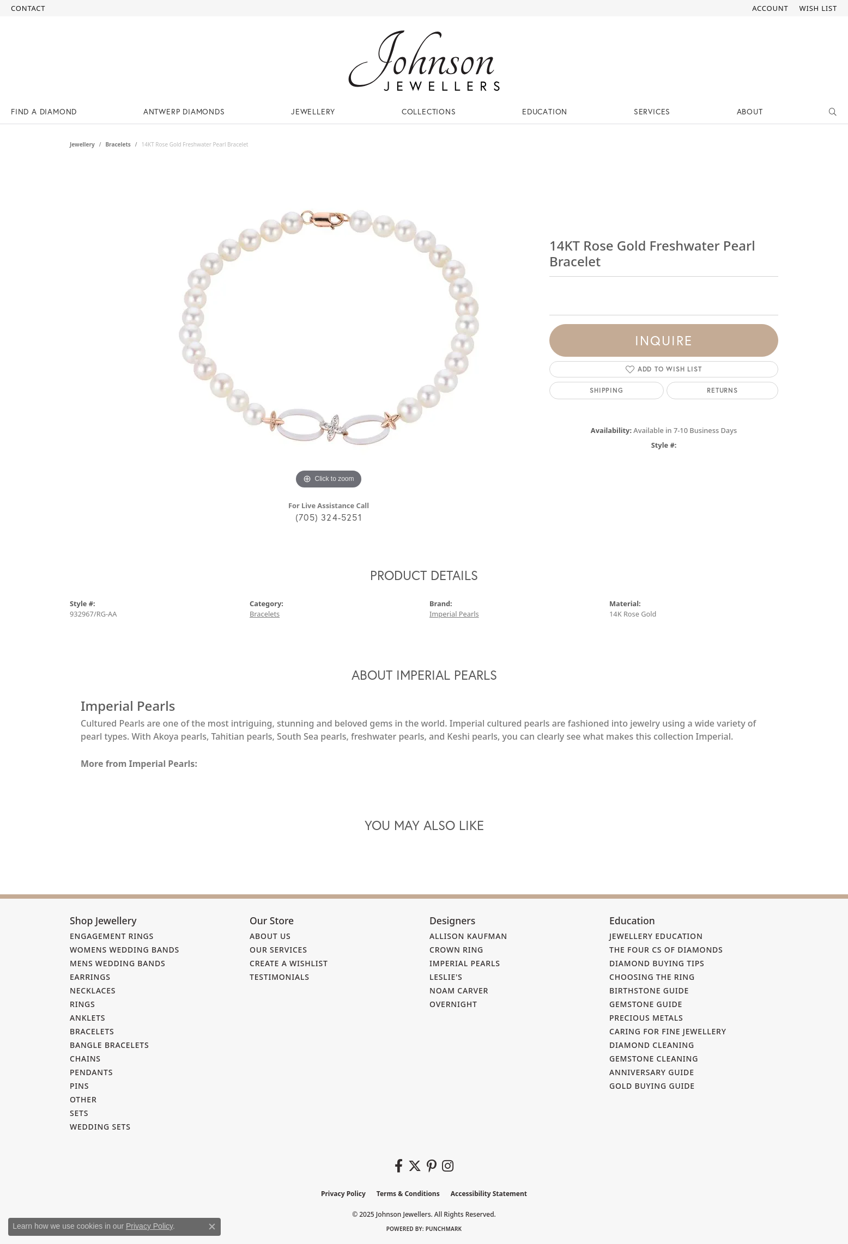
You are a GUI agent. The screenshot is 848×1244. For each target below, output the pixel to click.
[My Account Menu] (770, 8)
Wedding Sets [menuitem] (100, 1126)
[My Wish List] (818, 8)
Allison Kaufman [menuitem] (468, 936)
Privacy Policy (343, 1193)
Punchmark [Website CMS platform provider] (444, 1229)
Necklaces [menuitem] (93, 990)
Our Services (278, 949)
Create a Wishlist (289, 963)
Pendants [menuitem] (91, 1072)
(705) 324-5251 (328, 517)
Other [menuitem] (83, 1099)
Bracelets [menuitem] (92, 1031)
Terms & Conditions (408, 1193)
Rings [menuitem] (82, 1004)
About (750, 111)
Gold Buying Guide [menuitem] (652, 1086)
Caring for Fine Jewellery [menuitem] (667, 1031)
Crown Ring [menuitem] (456, 949)
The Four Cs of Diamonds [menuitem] (666, 949)
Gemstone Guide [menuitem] (645, 1004)
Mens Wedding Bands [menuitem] (117, 963)
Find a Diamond (44, 111)
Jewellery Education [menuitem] (656, 936)
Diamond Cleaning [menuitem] (651, 1045)
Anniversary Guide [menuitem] (651, 1072)
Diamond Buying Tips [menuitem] (657, 963)
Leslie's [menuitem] (446, 977)
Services (652, 111)
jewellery (82, 144)
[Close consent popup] (212, 1226)
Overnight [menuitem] (453, 1004)
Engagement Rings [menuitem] (112, 936)
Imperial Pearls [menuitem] (464, 963)
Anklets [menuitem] (87, 1018)
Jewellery (313, 111)
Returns (722, 390)
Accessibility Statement (489, 1193)
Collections (429, 111)
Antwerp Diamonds (184, 111)
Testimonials (280, 977)
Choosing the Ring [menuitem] (652, 977)
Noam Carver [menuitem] (458, 990)
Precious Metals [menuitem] (646, 1018)
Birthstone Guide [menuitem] (649, 990)
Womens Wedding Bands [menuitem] (124, 949)
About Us (270, 936)
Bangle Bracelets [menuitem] (109, 1045)
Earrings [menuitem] (90, 977)
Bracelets (117, 144)
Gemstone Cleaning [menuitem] (653, 1058)
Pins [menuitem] (79, 1086)
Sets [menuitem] (79, 1113)
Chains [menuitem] (85, 1058)
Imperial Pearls (454, 614)
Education (544, 111)
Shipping (606, 390)
